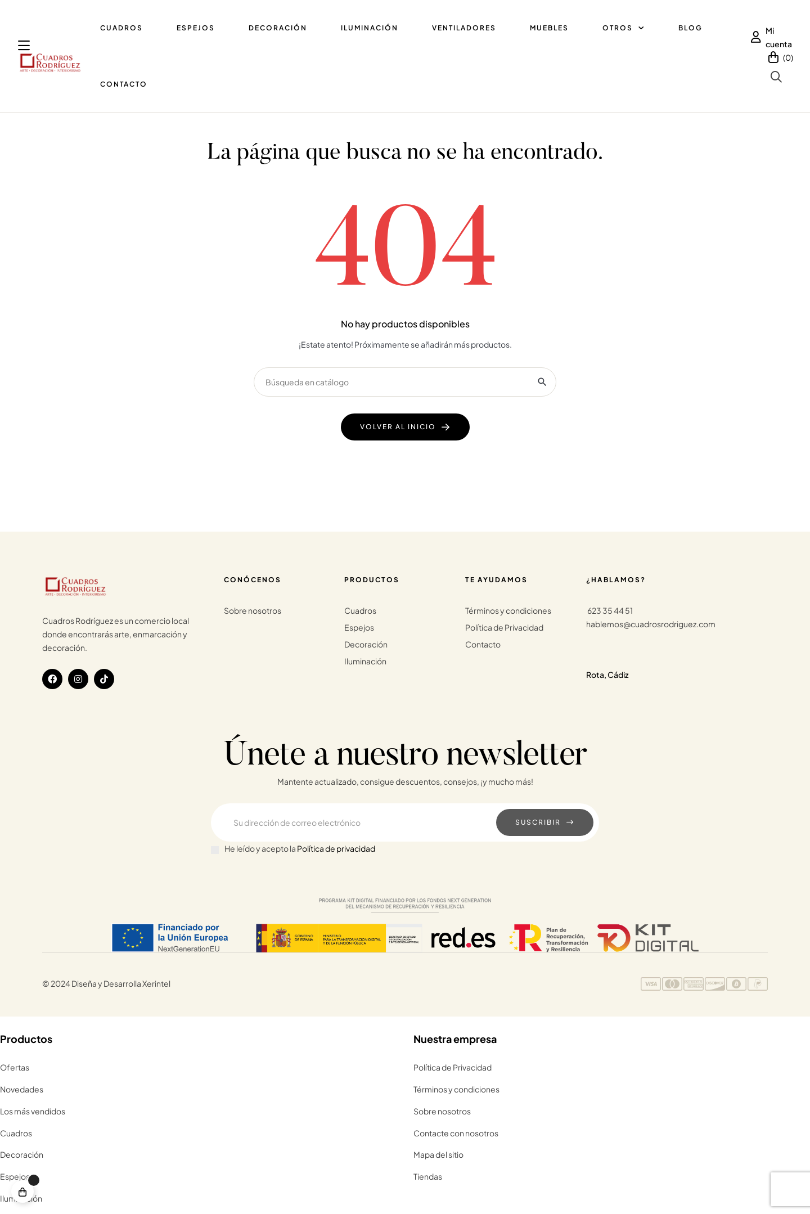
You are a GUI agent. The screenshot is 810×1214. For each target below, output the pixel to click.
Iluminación (365, 661)
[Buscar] (405, 382)
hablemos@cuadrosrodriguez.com (651, 624)
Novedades (21, 1089)
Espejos (359, 627)
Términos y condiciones (508, 610)
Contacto (483, 644)
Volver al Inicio (398, 426)
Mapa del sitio (438, 1154)
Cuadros (360, 610)
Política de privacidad (336, 848)
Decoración (366, 644)
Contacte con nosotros (455, 1133)
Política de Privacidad (504, 627)
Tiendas (427, 1176)
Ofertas (14, 1067)
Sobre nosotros (252, 610)
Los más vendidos (32, 1111)
